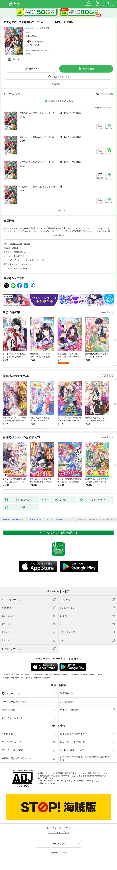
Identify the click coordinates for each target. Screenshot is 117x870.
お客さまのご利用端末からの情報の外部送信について (85, 758)
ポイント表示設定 (69, 709)
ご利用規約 (7, 734)
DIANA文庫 (19, 256)
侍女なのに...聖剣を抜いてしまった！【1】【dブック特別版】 (50, 112)
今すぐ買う (88, 68)
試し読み (16, 59)
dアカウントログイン (12, 718)
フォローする (47, 28)
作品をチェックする (60, 77)
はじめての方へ (12, 693)
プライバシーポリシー (13, 742)
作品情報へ (57, 83)
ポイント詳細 (33, 45)
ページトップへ (58, 843)
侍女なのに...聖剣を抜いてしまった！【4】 (41, 186)
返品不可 (29, 53)
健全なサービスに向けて (72, 742)
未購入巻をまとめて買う (61, 101)
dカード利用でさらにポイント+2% (38, 50)
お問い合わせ (8, 709)
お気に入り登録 (106, 94)
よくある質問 (67, 701)
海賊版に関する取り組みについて (18, 758)
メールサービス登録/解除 (14, 701)
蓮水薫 (42, 28)
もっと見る (106, 312)
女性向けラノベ (21, 252)
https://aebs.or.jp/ (47, 783)
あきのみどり (31, 28)
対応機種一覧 (67, 693)
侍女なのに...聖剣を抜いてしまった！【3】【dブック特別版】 (50, 162)
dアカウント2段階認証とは (15, 750)
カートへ (33, 68)
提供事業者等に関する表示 (73, 734)
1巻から (98, 108)
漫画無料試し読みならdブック (13, 519)
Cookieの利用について (71, 750)
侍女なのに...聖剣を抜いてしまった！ (30, 260)
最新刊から (108, 108)
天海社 (15, 248)
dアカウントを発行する (58, 828)
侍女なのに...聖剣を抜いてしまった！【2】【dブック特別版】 (50, 137)
